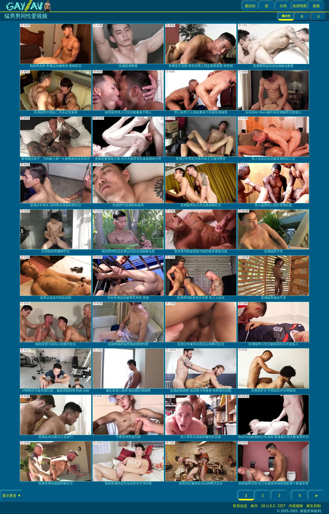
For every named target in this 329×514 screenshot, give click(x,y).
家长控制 (313, 506)
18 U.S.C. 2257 (273, 506)
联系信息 (240, 506)
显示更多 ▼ (11, 495)
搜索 (316, 6)
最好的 (250, 6)
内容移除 (296, 506)
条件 (254, 506)
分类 (283, 6)
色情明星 (300, 6)
